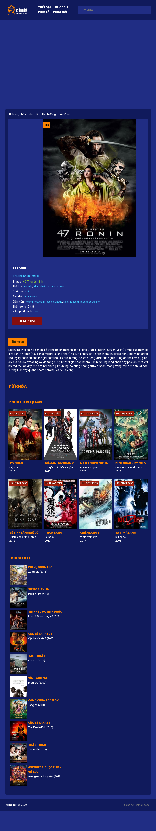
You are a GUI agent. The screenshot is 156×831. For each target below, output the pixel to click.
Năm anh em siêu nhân (96, 463)
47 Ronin (65, 114)
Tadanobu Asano (90, 301)
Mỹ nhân (16, 463)
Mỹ (27, 291)
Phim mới (60, 12)
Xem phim (27, 321)
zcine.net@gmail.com (136, 805)
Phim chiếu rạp (42, 286)
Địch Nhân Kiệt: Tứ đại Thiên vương (131, 463)
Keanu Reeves (34, 301)
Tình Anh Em (37, 678)
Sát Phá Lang (125, 533)
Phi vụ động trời (40, 567)
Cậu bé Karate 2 (40, 634)
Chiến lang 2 (89, 533)
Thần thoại (37, 745)
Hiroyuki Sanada (52, 301)
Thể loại (44, 7)
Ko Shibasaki (71, 301)
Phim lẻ (43, 12)
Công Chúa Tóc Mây (43, 701)
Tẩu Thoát (36, 656)
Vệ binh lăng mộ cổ (23, 533)
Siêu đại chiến (38, 589)
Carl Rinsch (31, 296)
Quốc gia (62, 7)
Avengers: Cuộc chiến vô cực (45, 770)
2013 (37, 311)
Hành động (58, 286)
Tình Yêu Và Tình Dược (45, 612)
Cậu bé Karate (39, 723)
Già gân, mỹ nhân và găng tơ (61, 463)
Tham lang (53, 533)
